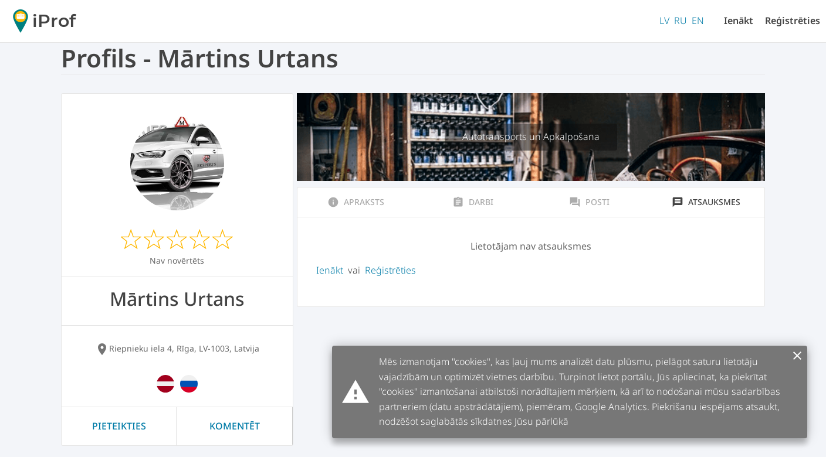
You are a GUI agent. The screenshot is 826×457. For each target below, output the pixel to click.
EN (698, 20)
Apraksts (355, 202)
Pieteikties (119, 426)
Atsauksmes (706, 202)
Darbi (472, 202)
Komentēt (234, 426)
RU (680, 20)
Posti (589, 202)
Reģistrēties (792, 20)
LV (664, 20)
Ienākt (738, 20)
